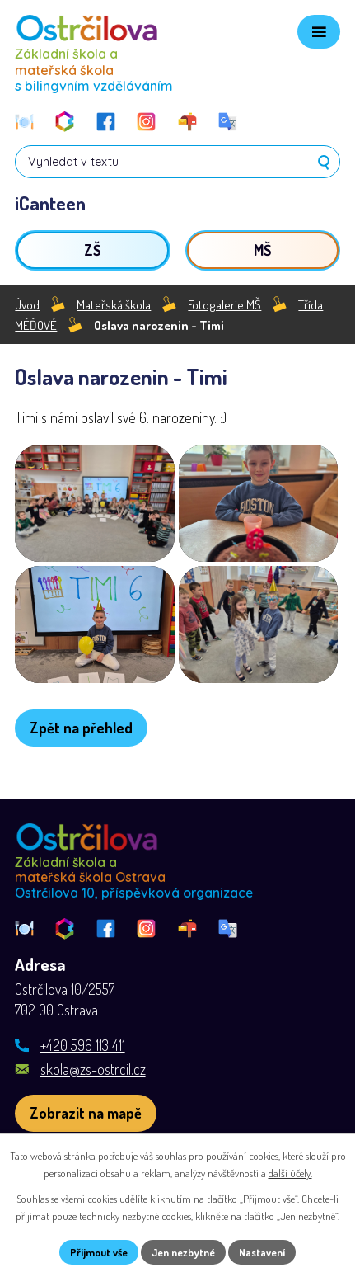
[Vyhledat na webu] (177, 161)
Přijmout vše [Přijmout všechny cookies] (99, 1251)
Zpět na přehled (81, 741)
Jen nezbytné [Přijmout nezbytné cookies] (183, 1251)
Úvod (27, 304)
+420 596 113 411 (82, 1058)
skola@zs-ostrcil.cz (93, 1082)
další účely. (290, 1173)
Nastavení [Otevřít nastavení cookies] (262, 1251)
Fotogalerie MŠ (224, 304)
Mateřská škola (114, 304)
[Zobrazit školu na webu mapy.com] (85, 1126)
